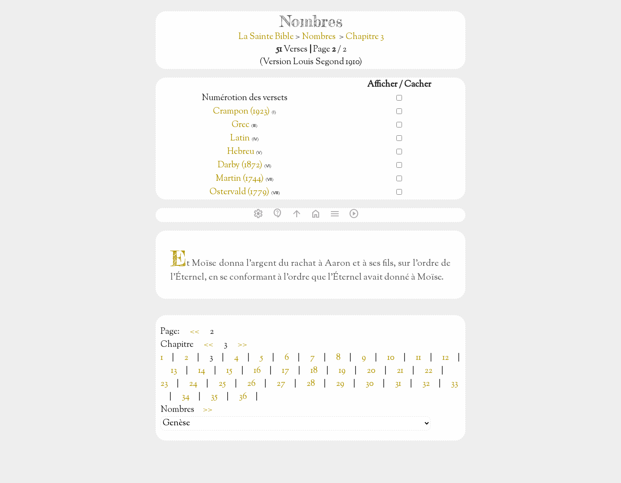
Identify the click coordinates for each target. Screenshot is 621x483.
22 (428, 371)
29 (340, 384)
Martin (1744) (240, 179)
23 (164, 384)
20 (371, 371)
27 (281, 384)
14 (201, 371)
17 (285, 371)
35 (214, 397)
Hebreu (240, 152)
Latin (240, 138)
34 (186, 397)
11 (418, 358)
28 (311, 384)
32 (426, 384)
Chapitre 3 (365, 37)
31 (398, 384)
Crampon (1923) (241, 111)
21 (400, 371)
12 (445, 358)
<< (194, 332)
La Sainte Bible (267, 37)
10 (391, 358)
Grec (240, 125)
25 (222, 384)
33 (454, 384)
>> (242, 345)
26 (251, 384)
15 (229, 371)
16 (257, 371)
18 (313, 371)
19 (342, 371)
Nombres (319, 37)
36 (243, 397)
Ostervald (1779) (239, 192)
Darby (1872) (240, 165)
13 (174, 371)
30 (370, 384)
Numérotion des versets (245, 98)
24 (193, 384)
